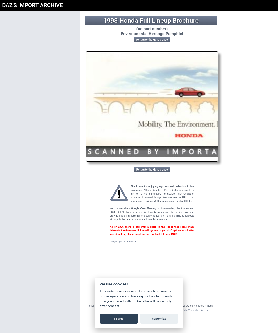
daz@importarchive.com (123, 241)
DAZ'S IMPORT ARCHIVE (32, 5)
